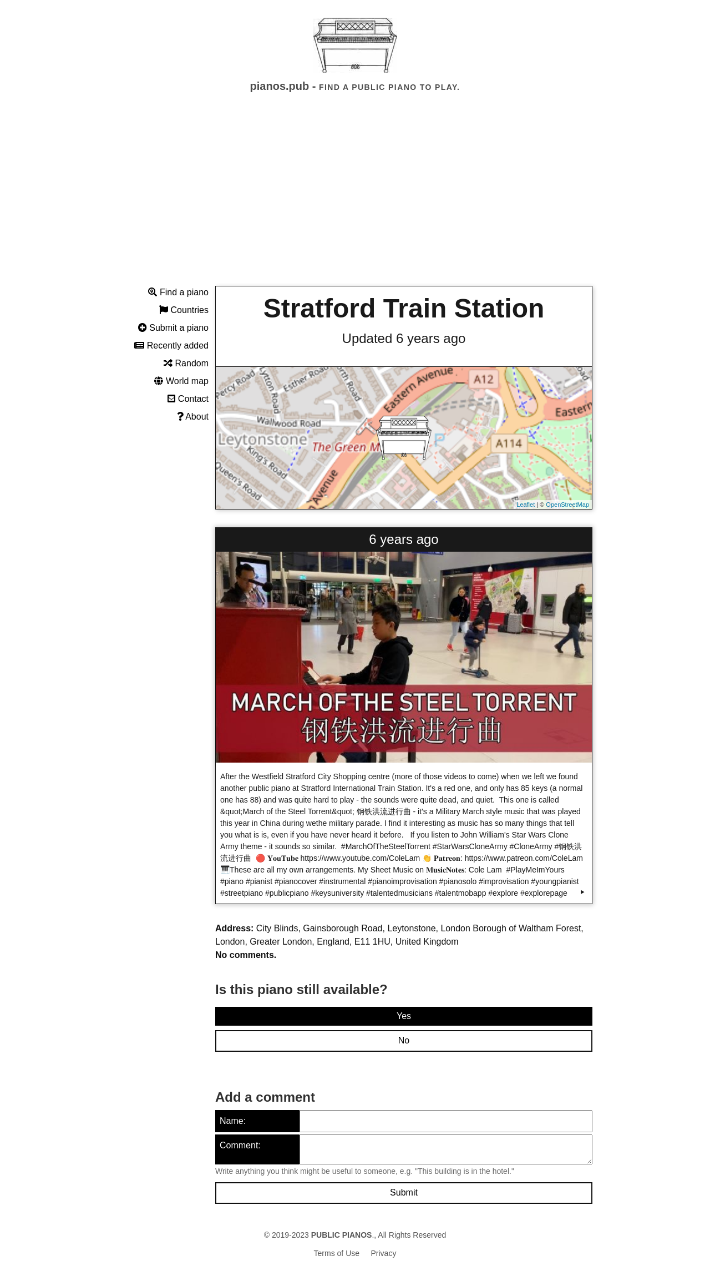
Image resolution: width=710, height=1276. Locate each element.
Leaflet (525, 504)
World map (181, 381)
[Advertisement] (355, 199)
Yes (404, 1016)
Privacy (384, 1253)
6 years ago (403, 539)
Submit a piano (173, 327)
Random (186, 363)
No (403, 1040)
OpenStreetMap (567, 504)
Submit (404, 1192)
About (193, 416)
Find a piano (178, 292)
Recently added (171, 345)
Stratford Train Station (404, 308)
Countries (184, 310)
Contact (188, 399)
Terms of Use (336, 1253)
